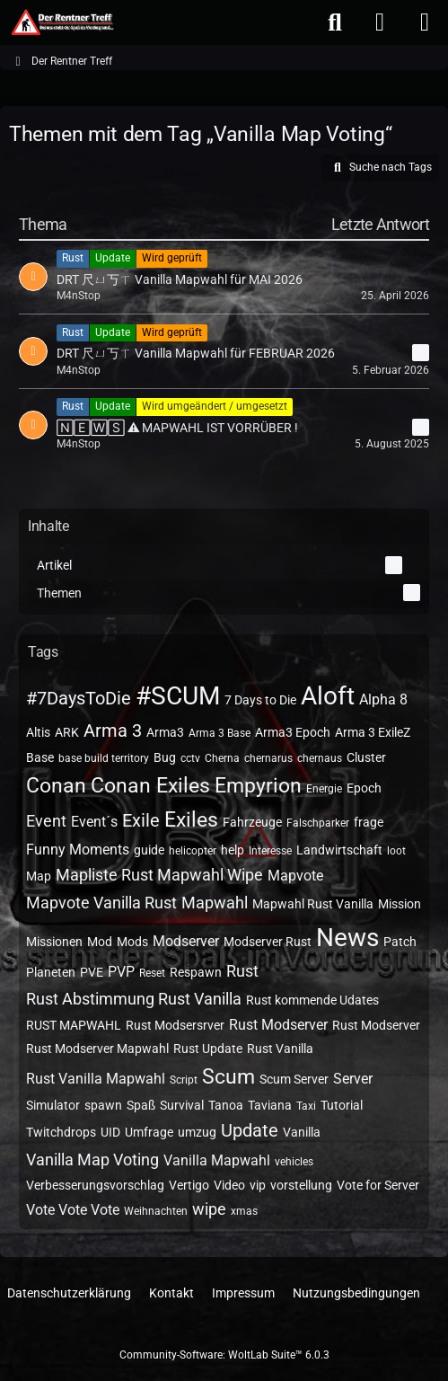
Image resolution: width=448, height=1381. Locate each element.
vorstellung (301, 1185)
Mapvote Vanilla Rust (101, 902)
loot (396, 851)
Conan (56, 786)
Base (40, 757)
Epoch (364, 788)
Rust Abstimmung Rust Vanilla (134, 998)
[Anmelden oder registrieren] (380, 22)
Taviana (270, 1105)
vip (258, 1185)
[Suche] (335, 22)
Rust (242, 970)
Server (353, 1078)
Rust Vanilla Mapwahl (95, 1078)
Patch (400, 941)
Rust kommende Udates (312, 1000)
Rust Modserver (278, 1024)
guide (149, 850)
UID (110, 1132)
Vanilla (302, 1132)
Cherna (222, 758)
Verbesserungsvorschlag (95, 1185)
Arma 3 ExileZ (372, 732)
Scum (228, 1077)
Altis (38, 732)
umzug (197, 1132)
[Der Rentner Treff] (61, 22)
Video (229, 1185)
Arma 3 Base (219, 733)
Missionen (54, 941)
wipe (209, 1209)
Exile (141, 820)
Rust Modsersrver (175, 1025)
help (232, 850)
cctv (190, 758)
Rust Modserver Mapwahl (97, 1048)
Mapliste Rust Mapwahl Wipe (159, 874)
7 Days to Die (260, 700)
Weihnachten (156, 1211)
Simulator (53, 1105)
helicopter (192, 851)
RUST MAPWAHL (73, 1025)
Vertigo (189, 1185)
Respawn (196, 972)
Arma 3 (112, 730)
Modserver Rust (268, 941)
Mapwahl (214, 902)
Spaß (141, 1105)
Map (38, 876)
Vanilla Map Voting (92, 1159)
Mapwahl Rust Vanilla (312, 904)
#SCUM (178, 696)
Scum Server (294, 1079)
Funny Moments (77, 849)
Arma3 (165, 732)
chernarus (268, 758)
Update (249, 1130)
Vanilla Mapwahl (216, 1160)
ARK (67, 732)
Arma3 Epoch (292, 732)
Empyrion (258, 786)
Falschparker (317, 823)
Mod (99, 941)
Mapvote (295, 875)
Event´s (94, 821)
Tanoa (225, 1105)
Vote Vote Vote (72, 1209)
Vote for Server (378, 1185)
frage (368, 822)
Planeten (50, 972)
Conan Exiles (150, 786)
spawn (103, 1105)
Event (46, 820)
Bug (165, 757)
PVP (121, 971)
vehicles (294, 1161)
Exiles (191, 820)
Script (184, 1080)
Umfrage (149, 1132)
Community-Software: (224, 1355)
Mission (399, 904)
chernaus (319, 758)
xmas (244, 1211)
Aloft (328, 696)
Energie (324, 789)
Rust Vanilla (280, 1048)
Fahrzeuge (252, 822)
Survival (182, 1105)
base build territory (103, 758)
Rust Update (207, 1048)
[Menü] (425, 22)
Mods (132, 941)
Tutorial (342, 1105)
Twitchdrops (61, 1132)
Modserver (186, 941)
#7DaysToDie (78, 698)
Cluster (366, 757)
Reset (152, 973)
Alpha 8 (383, 699)
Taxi (306, 1106)
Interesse (270, 851)
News (347, 937)
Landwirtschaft (339, 850)
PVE (91, 972)
